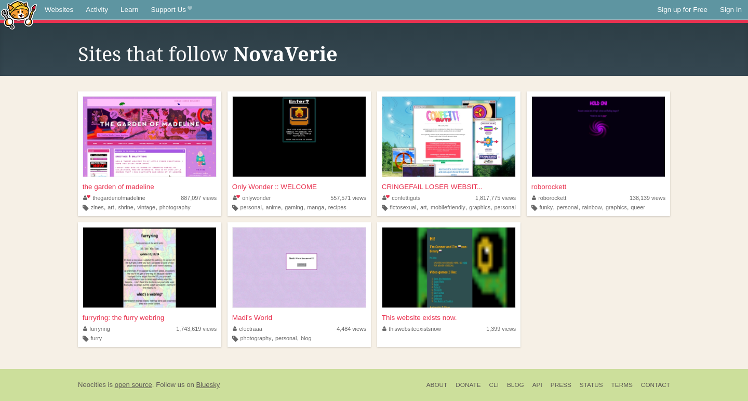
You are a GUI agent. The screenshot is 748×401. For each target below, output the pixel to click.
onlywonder (252, 198)
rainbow (592, 207)
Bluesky (208, 385)
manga (315, 207)
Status (591, 385)
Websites (59, 10)
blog (306, 338)
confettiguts (401, 198)
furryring (96, 329)
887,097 (199, 198)
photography (175, 207)
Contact (655, 385)
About (437, 385)
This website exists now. (419, 318)
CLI (494, 385)
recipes (337, 207)
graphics (479, 207)
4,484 (351, 329)
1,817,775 (495, 198)
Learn (130, 10)
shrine (125, 207)
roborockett (549, 187)
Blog (515, 385)
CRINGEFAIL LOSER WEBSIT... (432, 187)
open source (133, 385)
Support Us (171, 10)
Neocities (92, 385)
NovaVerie (285, 54)
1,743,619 (196, 329)
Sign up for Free (682, 10)
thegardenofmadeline (114, 198)
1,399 (501, 329)
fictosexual (403, 207)
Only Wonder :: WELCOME (274, 187)
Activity (97, 10)
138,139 (647, 198)
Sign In (731, 10)
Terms (622, 385)
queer (638, 207)
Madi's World (252, 318)
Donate (468, 385)
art (111, 207)
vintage (146, 207)
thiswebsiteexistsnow (411, 329)
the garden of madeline (118, 187)
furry (96, 338)
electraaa (247, 329)
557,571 (348, 198)
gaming (294, 207)
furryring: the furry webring (124, 318)
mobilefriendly (448, 207)
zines (97, 207)
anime (272, 207)
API (537, 385)
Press (561, 385)
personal (250, 207)
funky (546, 207)
